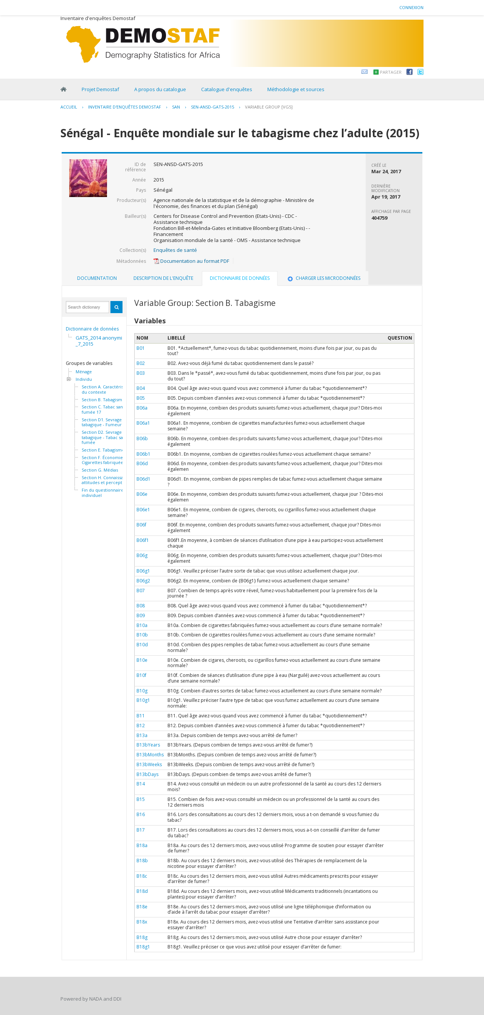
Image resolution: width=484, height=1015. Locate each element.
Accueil (68, 107)
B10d (142, 644)
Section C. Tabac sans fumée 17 (103, 409)
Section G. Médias (100, 470)
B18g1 (143, 947)
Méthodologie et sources (295, 89)
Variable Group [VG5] (269, 107)
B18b (142, 860)
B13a (142, 735)
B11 (141, 715)
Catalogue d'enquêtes (226, 89)
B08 (141, 605)
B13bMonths (150, 754)
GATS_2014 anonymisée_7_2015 (103, 341)
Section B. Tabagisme (103, 399)
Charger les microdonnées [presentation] (323, 278)
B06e (142, 494)
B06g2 (143, 580)
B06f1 (143, 540)
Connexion (411, 7)
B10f (141, 675)
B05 (141, 398)
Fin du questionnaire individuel (103, 492)
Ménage (84, 371)
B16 (141, 814)
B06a (142, 408)
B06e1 (143, 509)
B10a (142, 625)
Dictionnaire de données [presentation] (240, 278)
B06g (142, 555)
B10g (142, 691)
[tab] (97, 278)
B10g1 (143, 700)
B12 (141, 725)
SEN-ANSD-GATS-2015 (212, 107)
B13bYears (148, 745)
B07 (141, 590)
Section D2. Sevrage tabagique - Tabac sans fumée (104, 437)
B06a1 (143, 423)
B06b (142, 438)
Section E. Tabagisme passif (109, 450)
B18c (142, 876)
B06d (142, 463)
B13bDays (147, 774)
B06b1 (143, 454)
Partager (391, 72)
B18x (142, 922)
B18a (142, 845)
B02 (141, 363)
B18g (142, 937)
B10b (142, 635)
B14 (141, 784)
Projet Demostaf (100, 89)
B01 (141, 348)
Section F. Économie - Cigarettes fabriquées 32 (106, 460)
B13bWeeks (149, 764)
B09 (141, 615)
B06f (141, 524)
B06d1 (143, 479)
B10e (142, 660)
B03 (141, 373)
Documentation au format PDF (191, 261)
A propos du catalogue (160, 89)
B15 (141, 799)
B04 (141, 388)
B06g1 (143, 571)
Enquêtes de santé (175, 250)
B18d (142, 891)
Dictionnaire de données (92, 329)
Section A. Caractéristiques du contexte (109, 389)
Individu (84, 379)
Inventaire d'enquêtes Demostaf (124, 107)
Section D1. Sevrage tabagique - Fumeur (102, 422)
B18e (142, 906)
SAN (176, 107)
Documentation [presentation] (97, 278)
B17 (141, 830)
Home (63, 89)
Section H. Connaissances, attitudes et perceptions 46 (109, 480)
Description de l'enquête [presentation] (163, 278)
